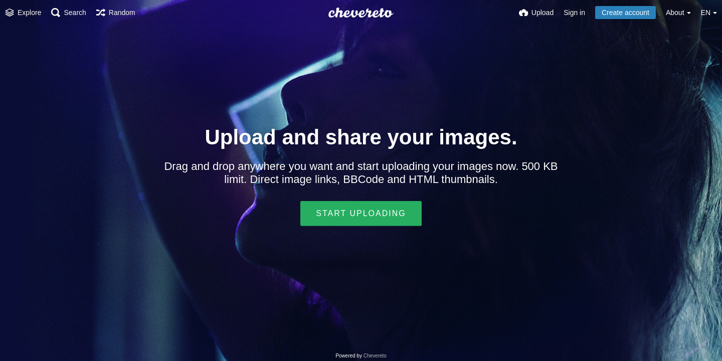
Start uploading (361, 213)
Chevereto (375, 355)
